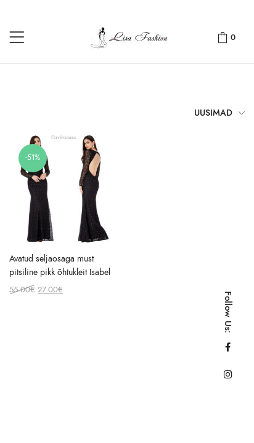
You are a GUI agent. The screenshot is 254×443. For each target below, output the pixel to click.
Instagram (228, 374)
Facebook (228, 347)
